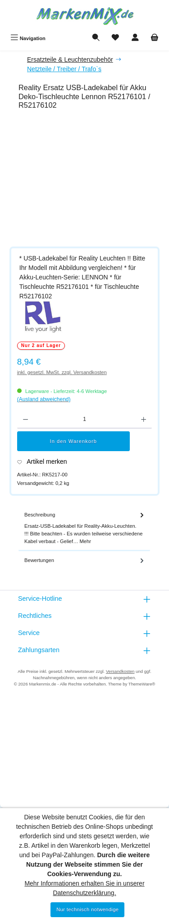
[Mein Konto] (135, 38)
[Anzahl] (84, 420)
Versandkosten (120, 671)
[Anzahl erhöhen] (143, 420)
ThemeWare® (141, 683)
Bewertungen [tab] (85, 560)
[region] (89, 180)
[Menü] (28, 38)
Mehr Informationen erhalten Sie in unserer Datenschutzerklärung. (84, 888)
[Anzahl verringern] (25, 420)
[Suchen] (96, 38)
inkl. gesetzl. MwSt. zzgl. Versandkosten (62, 372)
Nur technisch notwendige (87, 909)
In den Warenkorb (73, 441)
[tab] (84, 528)
